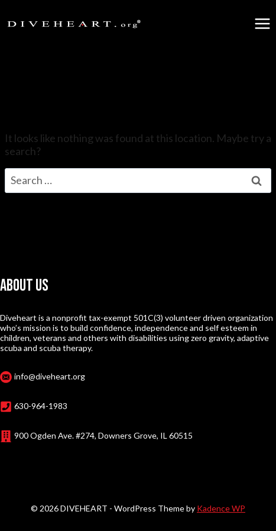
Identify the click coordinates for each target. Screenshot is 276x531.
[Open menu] (262, 23)
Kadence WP (221, 508)
